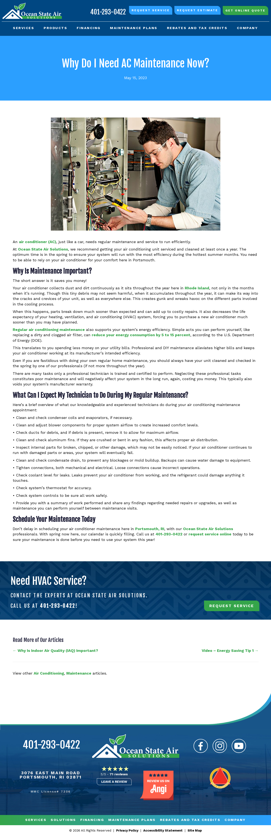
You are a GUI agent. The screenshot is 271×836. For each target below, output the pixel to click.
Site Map (195, 831)
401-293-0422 (107, 11)
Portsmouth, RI (149, 529)
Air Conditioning (49, 673)
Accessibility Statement (163, 831)
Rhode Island (197, 288)
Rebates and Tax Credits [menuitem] (197, 28)
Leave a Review (114, 782)
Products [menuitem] (55, 28)
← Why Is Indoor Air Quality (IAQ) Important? (55, 651)
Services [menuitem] (24, 28)
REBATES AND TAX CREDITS (190, 820)
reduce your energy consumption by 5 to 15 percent (141, 335)
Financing (92, 820)
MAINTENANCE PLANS (132, 820)
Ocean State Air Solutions (43, 249)
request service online (210, 534)
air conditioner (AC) (37, 242)
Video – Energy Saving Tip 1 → (230, 651)
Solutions (63, 820)
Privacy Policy (127, 831)
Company (235, 820)
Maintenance (78, 673)
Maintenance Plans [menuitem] (133, 28)
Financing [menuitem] (89, 28)
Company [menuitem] (247, 28)
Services (35, 820)
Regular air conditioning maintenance (49, 330)
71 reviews (119, 774)
